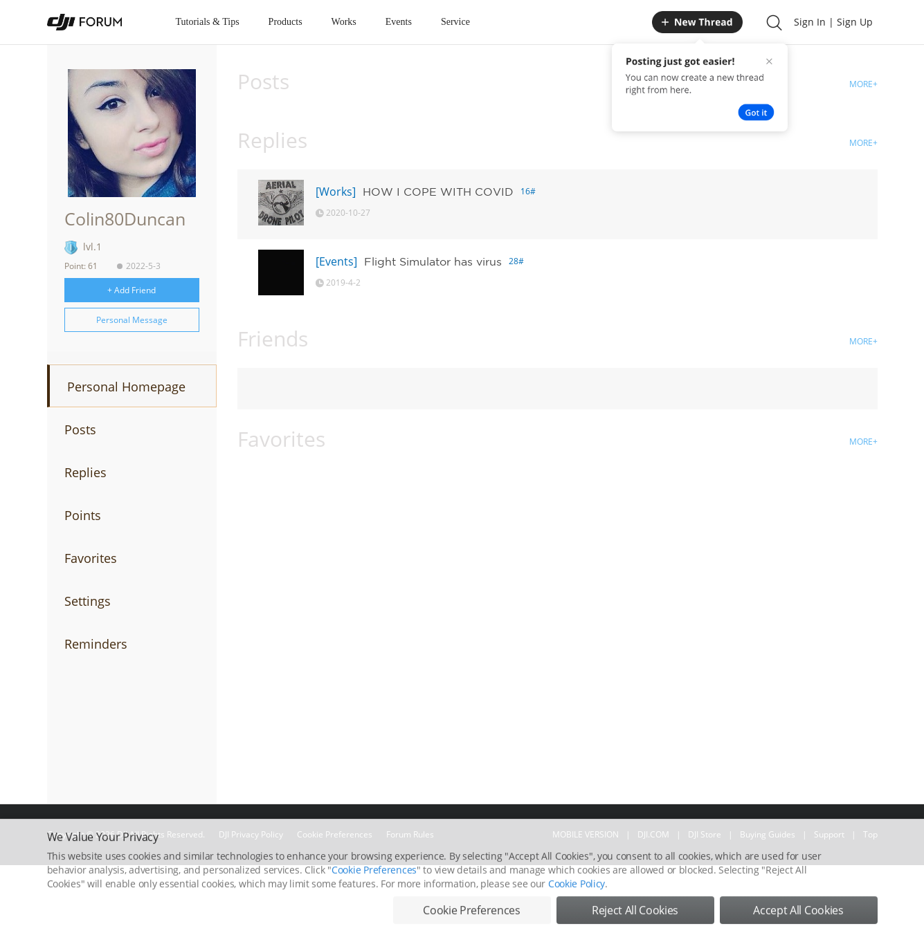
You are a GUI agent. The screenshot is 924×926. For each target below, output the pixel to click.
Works (344, 22)
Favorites (90, 558)
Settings (87, 601)
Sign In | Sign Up (833, 21)
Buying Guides (767, 834)
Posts (80, 429)
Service (455, 22)
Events (399, 22)
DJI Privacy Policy (251, 834)
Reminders (95, 644)
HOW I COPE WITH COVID (438, 191)
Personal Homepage (126, 386)
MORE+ (863, 84)
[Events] (336, 261)
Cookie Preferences (334, 834)
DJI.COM (653, 834)
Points (82, 515)
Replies (85, 472)
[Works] (336, 191)
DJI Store (704, 834)
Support (829, 834)
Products (285, 22)
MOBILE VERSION (585, 834)
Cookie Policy (576, 912)
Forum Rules (410, 834)
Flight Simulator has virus (433, 261)
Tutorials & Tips (207, 22)
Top (870, 834)
